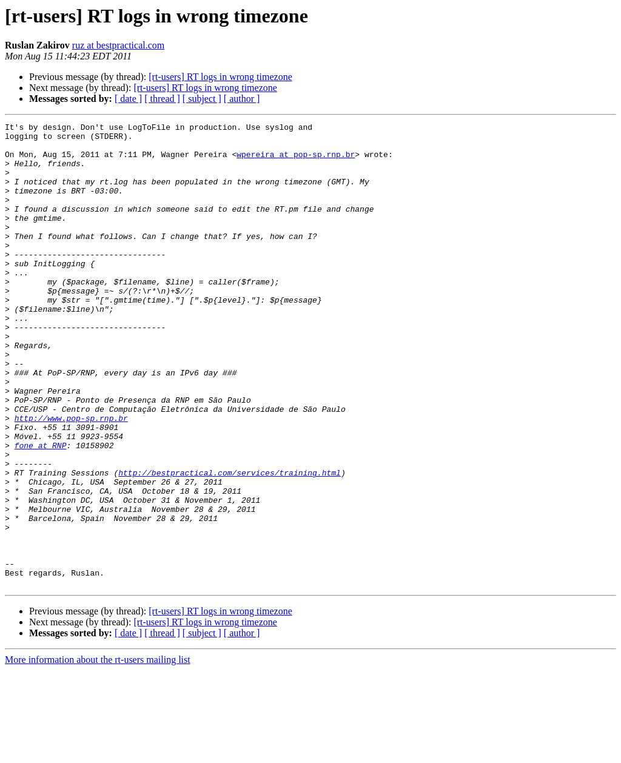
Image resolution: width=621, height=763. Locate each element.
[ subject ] (202, 98)
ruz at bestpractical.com (118, 45)
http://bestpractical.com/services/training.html (229, 543)
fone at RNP (41, 510)
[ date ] (128, 98)
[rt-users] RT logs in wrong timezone (220, 77)
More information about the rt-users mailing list (97, 752)
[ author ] (242, 98)
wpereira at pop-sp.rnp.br (296, 161)
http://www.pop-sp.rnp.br (71, 477)
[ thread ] (162, 98)
